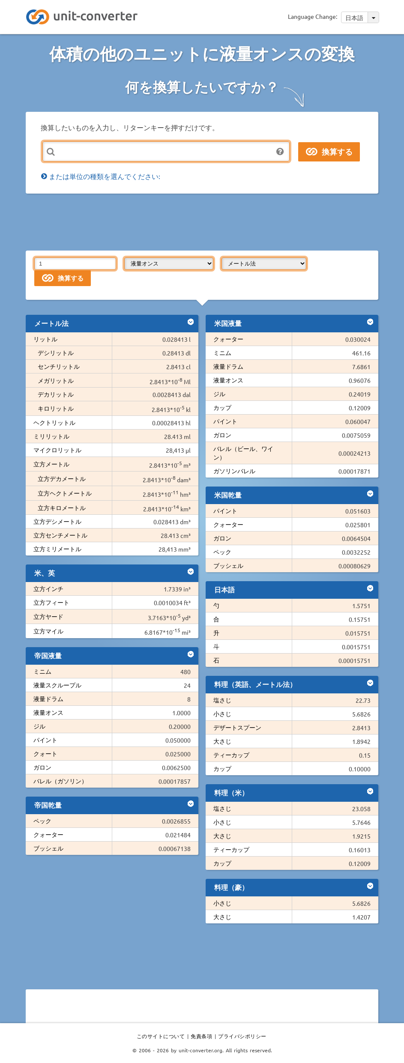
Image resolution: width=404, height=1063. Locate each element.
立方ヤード (48, 616)
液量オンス (48, 712)
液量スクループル (57, 685)
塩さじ (222, 700)
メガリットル (56, 380)
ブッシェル (48, 848)
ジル (39, 726)
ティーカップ (231, 754)
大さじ (222, 741)
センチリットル (59, 366)
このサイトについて (161, 1036)
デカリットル (56, 394)
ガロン (42, 767)
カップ (222, 407)
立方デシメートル (57, 521)
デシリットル (56, 352)
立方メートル (51, 464)
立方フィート (51, 602)
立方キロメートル (62, 507)
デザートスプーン (237, 727)
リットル (45, 339)
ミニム (42, 671)
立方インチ (48, 588)
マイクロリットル (57, 450)
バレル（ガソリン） (60, 781)
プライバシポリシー (242, 1036)
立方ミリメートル (57, 548)
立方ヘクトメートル (65, 493)
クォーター (48, 834)
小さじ (222, 713)
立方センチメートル (60, 535)
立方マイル (48, 631)
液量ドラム (48, 698)
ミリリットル (51, 436)
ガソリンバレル (234, 471)
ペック (42, 820)
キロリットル (56, 408)
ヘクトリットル (54, 422)
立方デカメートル (62, 478)
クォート (45, 753)
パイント (45, 740)
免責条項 (201, 1036)
